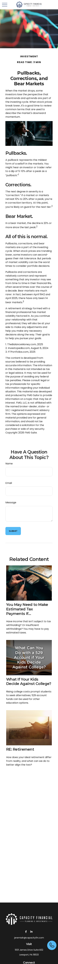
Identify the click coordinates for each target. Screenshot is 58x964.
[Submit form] (13, 531)
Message (10, 502)
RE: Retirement (20, 749)
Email (8, 483)
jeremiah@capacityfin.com (29, 937)
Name (9, 463)
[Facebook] (26, 931)
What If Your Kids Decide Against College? (28, 681)
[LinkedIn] (31, 931)
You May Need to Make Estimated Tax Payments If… (27, 609)
